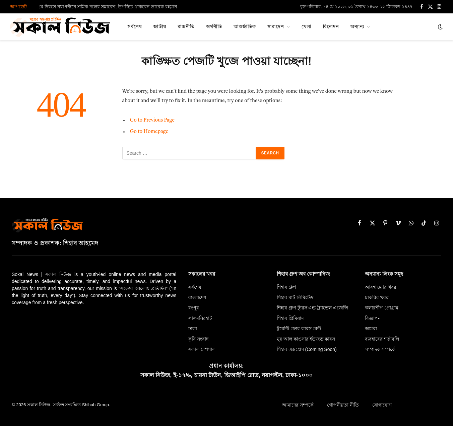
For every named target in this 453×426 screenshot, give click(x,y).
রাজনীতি (186, 26)
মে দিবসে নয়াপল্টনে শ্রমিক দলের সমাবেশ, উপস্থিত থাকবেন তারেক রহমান (108, 6)
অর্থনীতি (214, 26)
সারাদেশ (275, 26)
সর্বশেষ (135, 26)
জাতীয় (160, 26)
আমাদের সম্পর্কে (298, 405)
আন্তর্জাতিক (245, 26)
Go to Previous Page (152, 120)
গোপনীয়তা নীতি (343, 405)
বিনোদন (331, 26)
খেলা (306, 26)
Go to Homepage (149, 131)
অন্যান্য (357, 26)
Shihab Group (95, 404)
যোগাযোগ (382, 405)
